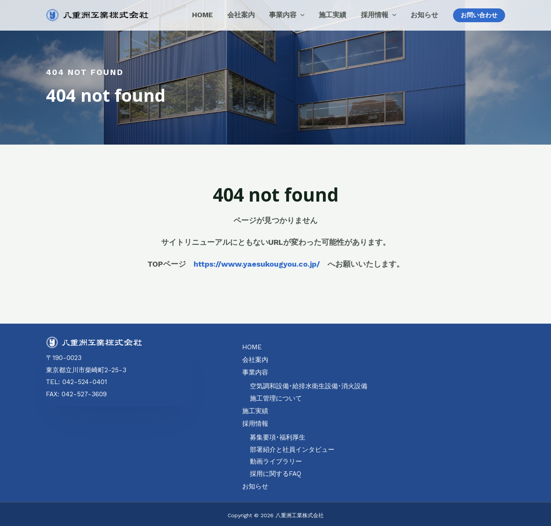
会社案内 (255, 359)
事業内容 (255, 371)
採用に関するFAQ (275, 470)
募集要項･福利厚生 (277, 434)
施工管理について (276, 397)
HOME (251, 346)
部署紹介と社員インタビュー (292, 446)
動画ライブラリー (276, 458)
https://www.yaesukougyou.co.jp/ (257, 264)
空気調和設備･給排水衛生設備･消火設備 (308, 384)
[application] (310, 15)
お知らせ (255, 483)
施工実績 (255, 408)
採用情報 (255, 421)
